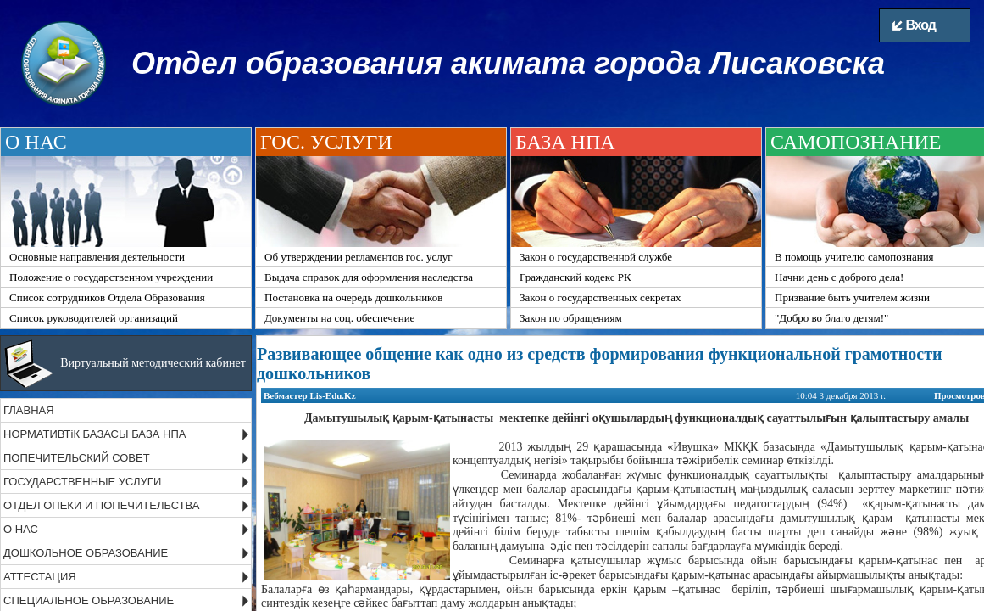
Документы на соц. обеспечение (339, 317)
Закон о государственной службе (596, 256)
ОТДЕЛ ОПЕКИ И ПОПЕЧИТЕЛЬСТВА (101, 505)
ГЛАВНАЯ (28, 410)
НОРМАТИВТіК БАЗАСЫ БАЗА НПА (94, 434)
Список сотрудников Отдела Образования (107, 297)
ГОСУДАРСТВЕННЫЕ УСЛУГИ (82, 481)
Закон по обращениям (571, 317)
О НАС (20, 529)
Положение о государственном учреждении (111, 277)
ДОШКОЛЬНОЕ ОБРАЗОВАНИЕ (85, 553)
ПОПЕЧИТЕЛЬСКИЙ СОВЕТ (76, 457)
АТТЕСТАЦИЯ (39, 576)
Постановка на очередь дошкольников (353, 297)
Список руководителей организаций (93, 317)
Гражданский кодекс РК (575, 277)
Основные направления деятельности (97, 256)
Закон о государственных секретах (600, 297)
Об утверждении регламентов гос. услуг (358, 256)
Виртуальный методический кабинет (153, 362)
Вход (914, 25)
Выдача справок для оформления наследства (368, 277)
